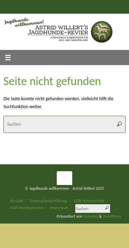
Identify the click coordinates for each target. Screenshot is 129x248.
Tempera (90, 216)
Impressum (59, 207)
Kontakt (16, 200)
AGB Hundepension (26, 207)
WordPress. (112, 216)
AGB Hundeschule (89, 200)
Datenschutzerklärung (48, 200)
